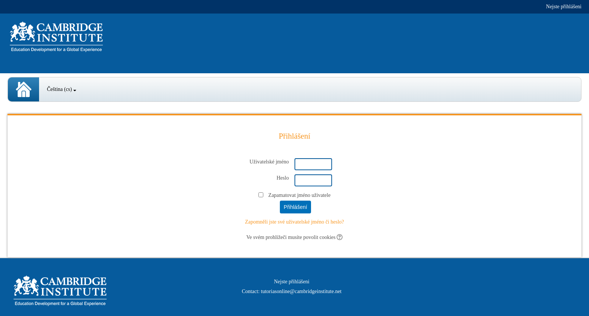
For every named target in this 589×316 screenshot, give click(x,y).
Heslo (282, 178)
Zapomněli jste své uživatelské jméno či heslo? (294, 222)
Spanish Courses (23, 89)
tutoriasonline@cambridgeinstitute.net (301, 291)
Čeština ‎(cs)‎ (61, 89)
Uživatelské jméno (269, 162)
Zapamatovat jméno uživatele (299, 195)
